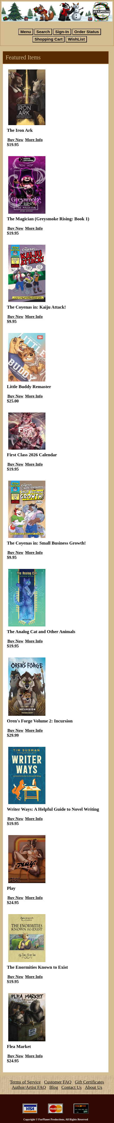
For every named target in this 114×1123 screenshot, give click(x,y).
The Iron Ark (20, 130)
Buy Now (15, 139)
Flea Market (19, 1046)
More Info (34, 139)
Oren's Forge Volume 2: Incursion (40, 720)
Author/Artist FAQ (29, 1087)
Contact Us (71, 1087)
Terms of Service (25, 1082)
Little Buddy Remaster (29, 386)
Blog (53, 1087)
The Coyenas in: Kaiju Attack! (36, 307)
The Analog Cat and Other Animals (41, 631)
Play (11, 888)
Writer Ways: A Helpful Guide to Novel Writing (53, 809)
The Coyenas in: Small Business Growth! (46, 543)
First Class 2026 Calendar (32, 454)
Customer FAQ (57, 1082)
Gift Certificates (89, 1082)
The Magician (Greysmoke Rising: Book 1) (48, 218)
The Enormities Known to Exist (37, 967)
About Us (93, 1087)
